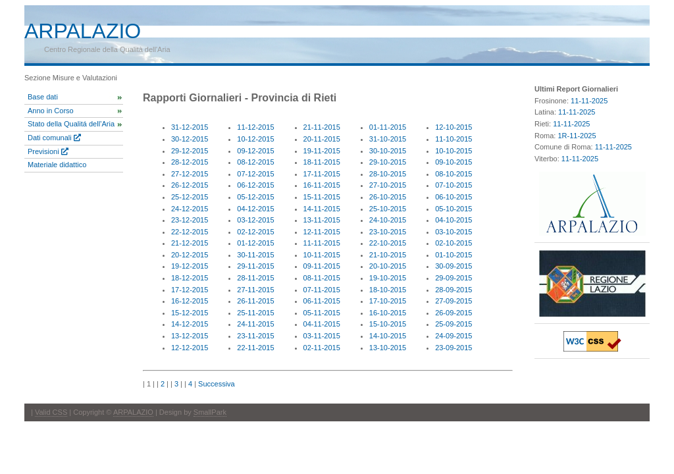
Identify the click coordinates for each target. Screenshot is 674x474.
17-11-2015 (321, 174)
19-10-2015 (387, 278)
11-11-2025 (589, 101)
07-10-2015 (453, 185)
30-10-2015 (387, 151)
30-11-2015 (255, 255)
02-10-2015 (453, 243)
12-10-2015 (453, 127)
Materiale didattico (57, 165)
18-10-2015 (387, 290)
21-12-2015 (189, 243)
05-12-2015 (255, 197)
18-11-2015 (321, 162)
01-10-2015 (453, 255)
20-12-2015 (189, 255)
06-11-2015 (321, 301)
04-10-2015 (453, 220)
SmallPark (210, 412)
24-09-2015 (453, 336)
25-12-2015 (189, 197)
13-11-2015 (321, 220)
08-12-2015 (255, 162)
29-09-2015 (453, 278)
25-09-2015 (453, 324)
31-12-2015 (189, 127)
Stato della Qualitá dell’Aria (71, 124)
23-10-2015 (387, 232)
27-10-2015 (387, 185)
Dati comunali (54, 138)
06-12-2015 (255, 185)
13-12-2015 (189, 336)
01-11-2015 (387, 127)
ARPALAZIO (133, 412)
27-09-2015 (453, 301)
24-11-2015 (255, 324)
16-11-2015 (321, 185)
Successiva (216, 384)
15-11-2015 (321, 197)
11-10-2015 (453, 139)
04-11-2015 (321, 324)
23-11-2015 (255, 336)
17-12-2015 (189, 290)
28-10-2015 (387, 174)
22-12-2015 (189, 232)
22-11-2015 (255, 348)
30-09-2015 (453, 266)
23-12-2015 (189, 220)
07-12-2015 (255, 174)
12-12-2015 (189, 348)
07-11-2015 (321, 290)
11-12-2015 (255, 127)
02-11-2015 (321, 348)
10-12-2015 (255, 139)
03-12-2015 (255, 220)
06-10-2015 (453, 197)
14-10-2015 (387, 336)
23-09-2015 (453, 348)
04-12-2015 (255, 209)
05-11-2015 (321, 313)
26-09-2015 (453, 313)
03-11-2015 (321, 336)
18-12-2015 (189, 278)
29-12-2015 (189, 151)
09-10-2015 (453, 162)
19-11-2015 (321, 151)
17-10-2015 (387, 301)
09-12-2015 (255, 151)
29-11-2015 (255, 266)
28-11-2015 (255, 278)
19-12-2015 (189, 266)
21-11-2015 (321, 127)
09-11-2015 (321, 266)
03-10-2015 (453, 232)
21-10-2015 (387, 255)
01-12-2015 (255, 243)
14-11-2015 (321, 209)
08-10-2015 (453, 174)
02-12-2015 (255, 232)
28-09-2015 (453, 290)
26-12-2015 (189, 185)
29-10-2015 (387, 162)
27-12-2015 (189, 174)
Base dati (43, 97)
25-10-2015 (387, 209)
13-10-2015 (387, 348)
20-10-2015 (387, 266)
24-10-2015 (387, 220)
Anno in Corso (51, 111)
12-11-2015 (321, 232)
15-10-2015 (387, 324)
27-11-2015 (255, 290)
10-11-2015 (321, 255)
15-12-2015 (189, 313)
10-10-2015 (453, 151)
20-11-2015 (321, 139)
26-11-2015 (255, 301)
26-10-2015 (387, 197)
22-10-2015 (387, 243)
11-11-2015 (321, 243)
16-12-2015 (189, 301)
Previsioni (48, 151)
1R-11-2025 (576, 136)
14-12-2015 (189, 324)
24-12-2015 (189, 209)
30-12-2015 (189, 139)
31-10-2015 (387, 139)
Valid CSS (51, 412)
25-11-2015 (255, 313)
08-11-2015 (321, 278)
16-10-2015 (387, 313)
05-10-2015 (453, 209)
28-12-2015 (189, 162)
